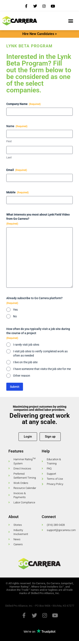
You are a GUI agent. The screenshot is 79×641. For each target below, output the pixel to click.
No (15, 316)
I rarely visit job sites (26, 344)
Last (9, 157)
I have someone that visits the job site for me (42, 369)
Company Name (23, 104)
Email (16, 170)
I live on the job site (25, 362)
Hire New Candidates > (39, 34)
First (9, 141)
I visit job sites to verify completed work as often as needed (40, 353)
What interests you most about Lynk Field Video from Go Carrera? (38, 219)
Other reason (21, 375)
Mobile (17, 192)
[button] (71, 21)
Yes (15, 309)
